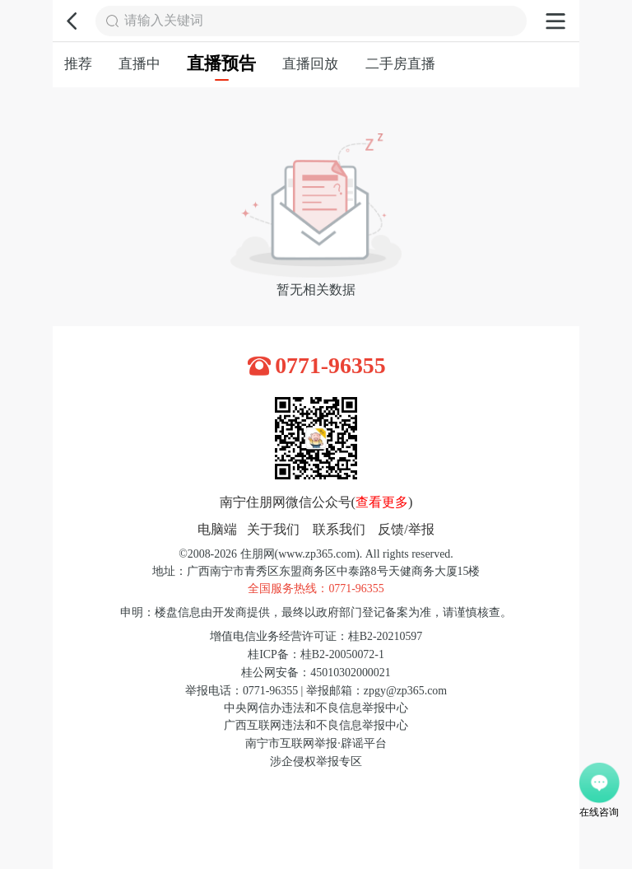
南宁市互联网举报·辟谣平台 (315, 743)
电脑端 (217, 529)
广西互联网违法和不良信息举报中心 (316, 725)
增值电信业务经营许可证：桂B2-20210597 (316, 636)
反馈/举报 (406, 529)
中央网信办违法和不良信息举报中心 (316, 708)
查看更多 (382, 502)
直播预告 (221, 68)
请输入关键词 (163, 20)
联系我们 (339, 529)
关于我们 (273, 529)
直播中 (139, 63)
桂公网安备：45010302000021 (315, 672)
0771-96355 (330, 366)
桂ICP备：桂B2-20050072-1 (316, 654)
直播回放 (310, 63)
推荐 (78, 63)
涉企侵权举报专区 (316, 761)
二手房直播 (400, 63)
